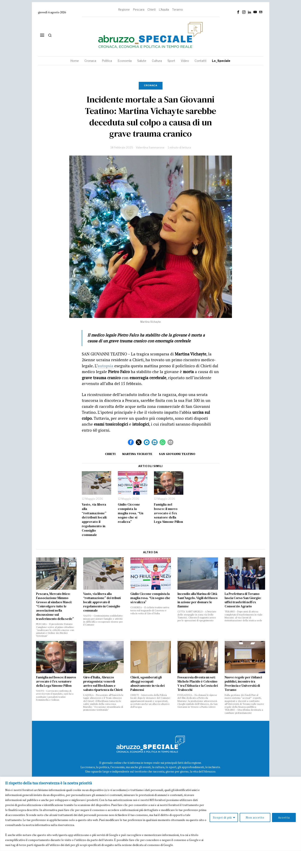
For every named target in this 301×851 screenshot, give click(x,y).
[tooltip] (238, 12)
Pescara (139, 9)
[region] (150, 814)
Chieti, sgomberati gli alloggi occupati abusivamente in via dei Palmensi (147, 683)
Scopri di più (222, 817)
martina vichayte (137, 454)
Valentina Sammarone (150, 147)
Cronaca (150, 85)
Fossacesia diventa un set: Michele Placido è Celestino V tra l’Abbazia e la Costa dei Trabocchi (198, 683)
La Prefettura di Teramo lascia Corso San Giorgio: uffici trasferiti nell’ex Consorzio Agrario (243, 600)
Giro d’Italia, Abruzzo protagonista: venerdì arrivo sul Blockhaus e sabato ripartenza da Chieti (102, 683)
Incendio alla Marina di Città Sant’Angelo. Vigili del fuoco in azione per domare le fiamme (198, 600)
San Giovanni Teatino (177, 454)
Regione (124, 9)
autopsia (106, 365)
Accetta (284, 817)
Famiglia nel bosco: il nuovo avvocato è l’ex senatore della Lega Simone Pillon (168, 513)
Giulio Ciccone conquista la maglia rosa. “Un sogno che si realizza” (130, 513)
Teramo (177, 9)
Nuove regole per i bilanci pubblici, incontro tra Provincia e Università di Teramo (243, 683)
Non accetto (255, 817)
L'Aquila (163, 9)
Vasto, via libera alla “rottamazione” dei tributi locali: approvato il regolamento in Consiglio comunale (94, 519)
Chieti (151, 9)
